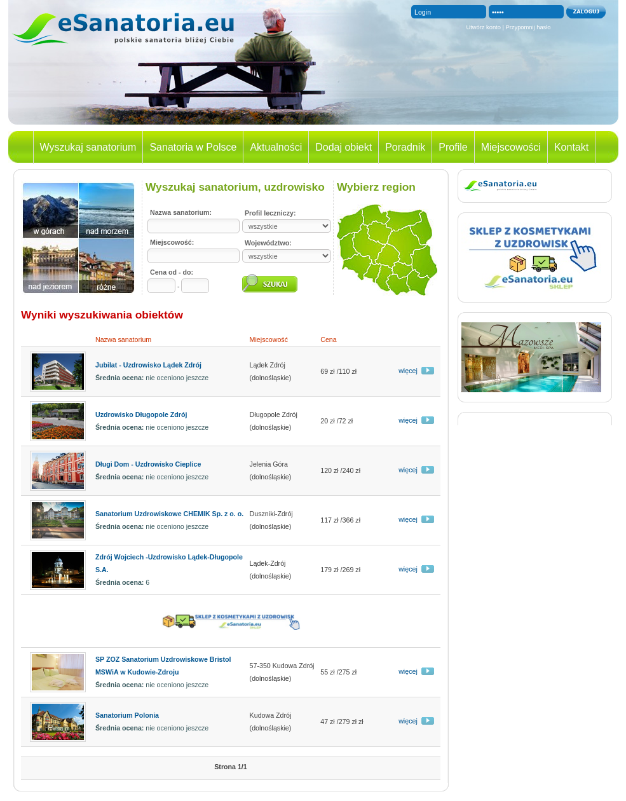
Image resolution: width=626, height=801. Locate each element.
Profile (453, 147)
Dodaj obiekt (343, 147)
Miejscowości (511, 147)
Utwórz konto (483, 27)
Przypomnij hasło (528, 27)
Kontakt (571, 147)
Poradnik (405, 147)
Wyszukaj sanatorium (88, 147)
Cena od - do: (171, 272)
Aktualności (276, 147)
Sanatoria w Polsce (192, 147)
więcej (408, 370)
